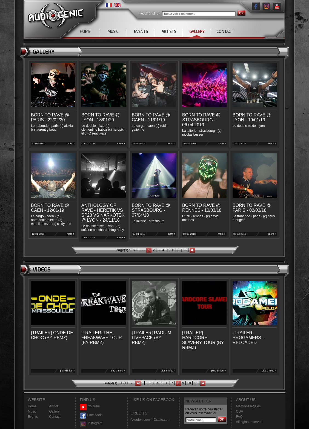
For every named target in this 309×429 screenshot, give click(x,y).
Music (32, 411)
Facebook (91, 415)
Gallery (54, 411)
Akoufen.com (140, 420)
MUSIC (112, 31)
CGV (239, 411)
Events (33, 417)
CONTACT (224, 31)
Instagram (91, 423)
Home (32, 406)
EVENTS (141, 31)
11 (185, 250)
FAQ (239, 417)
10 (189, 383)
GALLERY (196, 31)
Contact (55, 417)
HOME (85, 31)
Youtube (90, 406)
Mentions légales (248, 406)
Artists (53, 406)
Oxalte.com (161, 420)
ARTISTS (169, 31)
